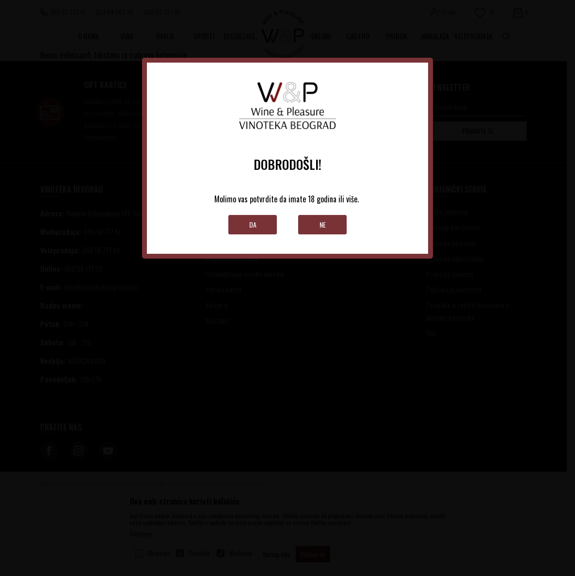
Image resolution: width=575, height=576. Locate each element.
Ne (322, 224)
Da (252, 224)
